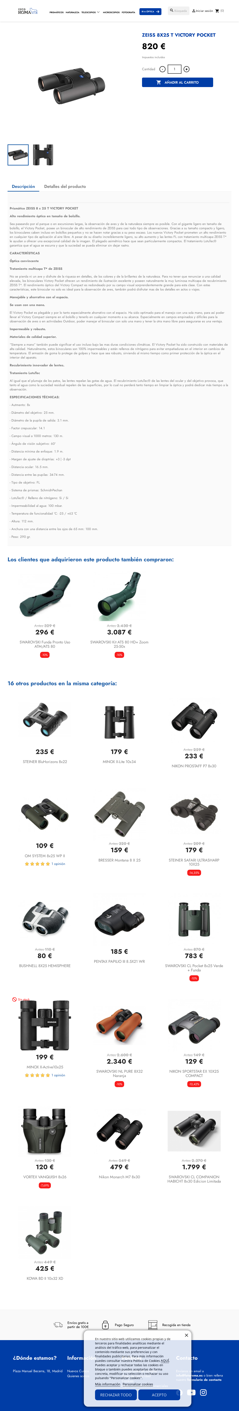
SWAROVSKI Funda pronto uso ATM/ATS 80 (45, 644)
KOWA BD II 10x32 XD (45, 1278)
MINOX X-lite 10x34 (119, 762)
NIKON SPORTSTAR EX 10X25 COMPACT (194, 1074)
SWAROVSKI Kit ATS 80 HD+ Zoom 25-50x (119, 644)
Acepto (159, 1394)
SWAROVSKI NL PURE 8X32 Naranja (119, 1074)
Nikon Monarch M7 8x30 (119, 1177)
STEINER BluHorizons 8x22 (45, 762)
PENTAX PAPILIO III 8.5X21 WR (119, 961)
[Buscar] (178, 10)
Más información (107, 1384)
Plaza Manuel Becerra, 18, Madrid (37, 1371)
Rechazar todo (116, 1394)
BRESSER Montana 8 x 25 (119, 860)
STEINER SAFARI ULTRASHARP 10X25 (194, 862)
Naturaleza (72, 12)
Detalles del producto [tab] (65, 186)
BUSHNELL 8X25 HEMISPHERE (45, 966)
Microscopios (111, 12)
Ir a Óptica (148, 11)
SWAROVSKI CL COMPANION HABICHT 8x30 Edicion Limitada (194, 1179)
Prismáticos (57, 12)
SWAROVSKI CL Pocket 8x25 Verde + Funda (194, 968)
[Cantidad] (174, 69)
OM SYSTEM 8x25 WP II (45, 856)
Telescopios (88, 12)
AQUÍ (165, 1360)
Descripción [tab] (23, 186)
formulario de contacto (204, 1379)
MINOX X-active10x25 (45, 1067)
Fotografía (128, 12)
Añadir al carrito (177, 82)
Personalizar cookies (138, 1384)
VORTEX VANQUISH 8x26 (44, 1177)
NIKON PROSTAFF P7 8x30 (194, 766)
